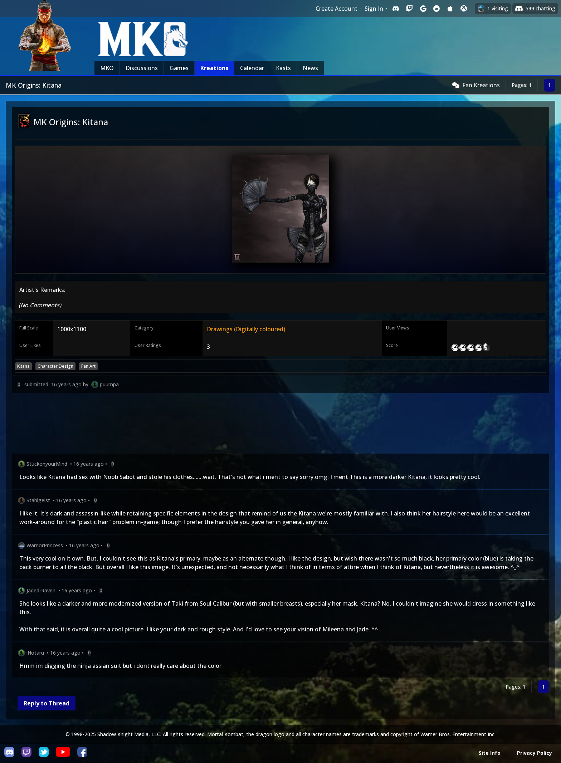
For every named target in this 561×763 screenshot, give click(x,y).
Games (179, 68)
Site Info (490, 752)
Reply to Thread (46, 703)
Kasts (283, 68)
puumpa (109, 384)
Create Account (336, 9)
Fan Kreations (481, 85)
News (310, 68)
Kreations (214, 68)
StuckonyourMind (46, 463)
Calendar (252, 68)
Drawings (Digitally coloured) (246, 329)
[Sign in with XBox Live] (463, 8)
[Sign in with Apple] (450, 8)
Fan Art (88, 366)
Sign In (374, 9)
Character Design (55, 366)
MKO (107, 68)
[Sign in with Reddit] (436, 8)
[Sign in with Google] (423, 8)
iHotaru (35, 652)
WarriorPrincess (44, 545)
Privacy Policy (534, 752)
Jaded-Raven (40, 590)
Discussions (142, 68)
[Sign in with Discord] (395, 8)
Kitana (23, 366)
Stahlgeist (38, 500)
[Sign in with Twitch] (409, 8)
